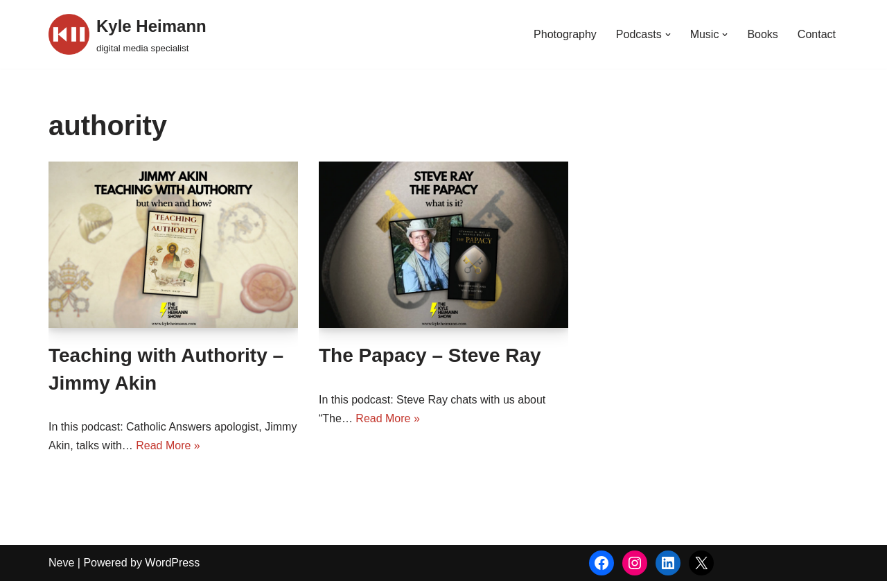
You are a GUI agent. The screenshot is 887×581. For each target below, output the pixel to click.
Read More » (168, 445)
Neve (61, 563)
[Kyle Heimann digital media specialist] (128, 34)
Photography (565, 34)
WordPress (172, 563)
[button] (668, 34)
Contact (817, 34)
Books (762, 34)
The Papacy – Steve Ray (430, 355)
